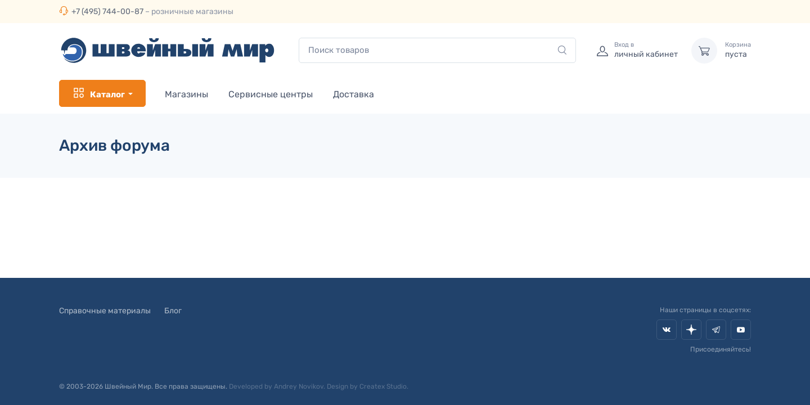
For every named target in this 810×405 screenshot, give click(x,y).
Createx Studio (383, 386)
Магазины (186, 94)
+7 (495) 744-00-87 (107, 11)
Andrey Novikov (298, 386)
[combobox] (437, 50)
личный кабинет (646, 50)
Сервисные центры (270, 94)
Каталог (98, 93)
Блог (173, 311)
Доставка (353, 94)
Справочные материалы (105, 311)
